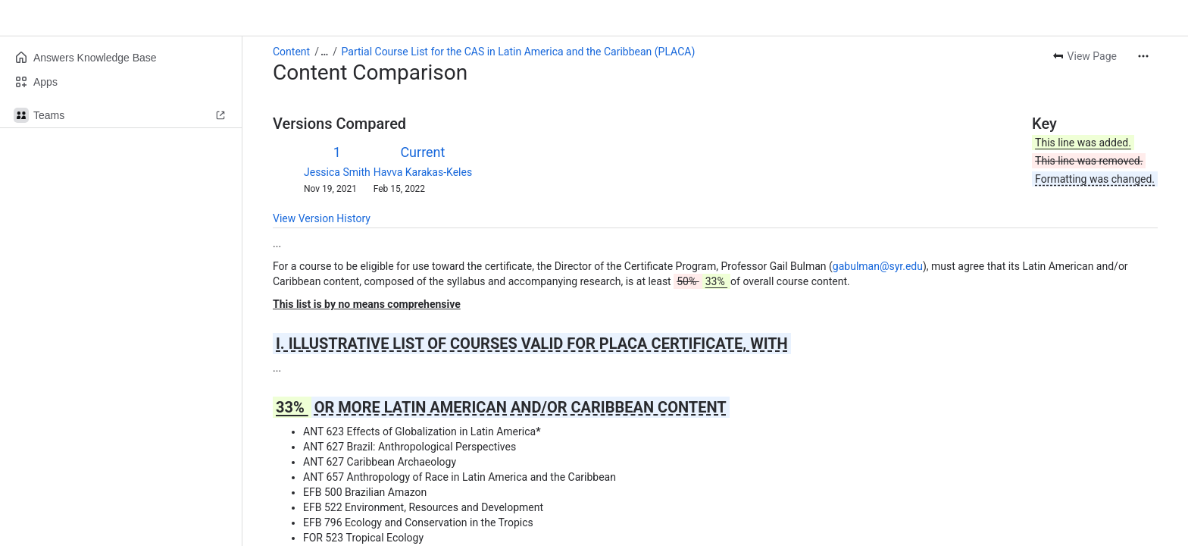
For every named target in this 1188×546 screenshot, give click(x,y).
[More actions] (1143, 56)
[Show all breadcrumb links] (324, 51)
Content (291, 52)
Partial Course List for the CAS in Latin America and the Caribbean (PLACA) (519, 52)
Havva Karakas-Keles (423, 172)
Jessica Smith (337, 172)
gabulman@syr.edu (878, 266)
